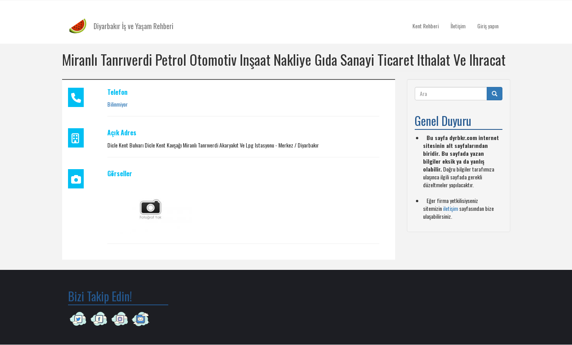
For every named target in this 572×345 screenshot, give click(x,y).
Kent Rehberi (425, 26)
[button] (150, 208)
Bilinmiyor (117, 104)
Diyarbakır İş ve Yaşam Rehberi (133, 26)
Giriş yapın (487, 26)
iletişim (450, 208)
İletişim (458, 26)
